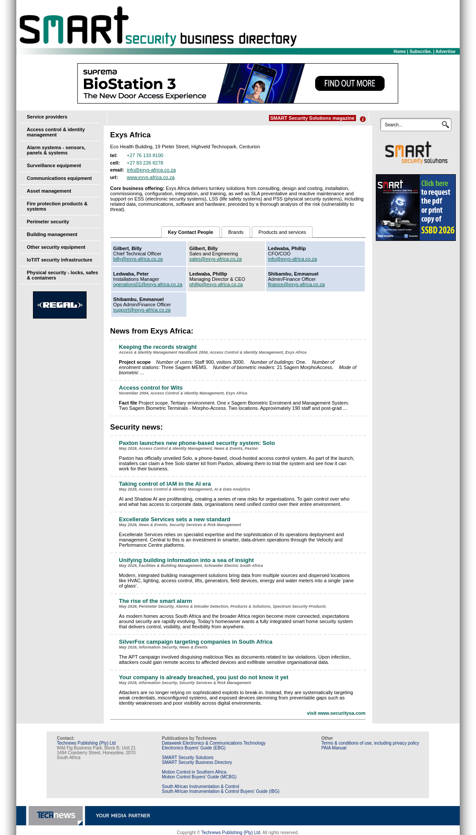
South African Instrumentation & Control (200, 786)
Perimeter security (48, 221)
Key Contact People (190, 232)
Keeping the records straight (158, 347)
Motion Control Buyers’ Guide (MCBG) (199, 776)
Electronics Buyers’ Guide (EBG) (193, 747)
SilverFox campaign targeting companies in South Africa (196, 641)
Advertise (446, 51)
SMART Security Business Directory (197, 762)
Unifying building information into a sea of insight (186, 560)
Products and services (282, 232)
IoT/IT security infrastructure (59, 259)
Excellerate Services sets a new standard (175, 519)
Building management (52, 234)
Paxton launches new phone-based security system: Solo (197, 443)
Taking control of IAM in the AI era (165, 483)
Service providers (47, 116)
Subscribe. (421, 51)
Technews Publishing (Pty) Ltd (86, 743)
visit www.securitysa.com (336, 713)
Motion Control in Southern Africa (194, 772)
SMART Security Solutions (187, 757)
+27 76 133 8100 (145, 155)
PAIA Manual (333, 747)
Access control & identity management (56, 132)
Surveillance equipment (54, 165)
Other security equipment (56, 247)
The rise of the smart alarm (155, 601)
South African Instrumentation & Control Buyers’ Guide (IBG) (221, 791)
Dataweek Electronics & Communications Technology (213, 743)
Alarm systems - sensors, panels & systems (56, 150)
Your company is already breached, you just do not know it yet (204, 677)
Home (400, 51)
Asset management (49, 191)
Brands (235, 232)
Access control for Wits (151, 387)
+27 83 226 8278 (145, 162)
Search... (393, 124)
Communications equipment (59, 178)
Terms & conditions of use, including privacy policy (370, 743)
